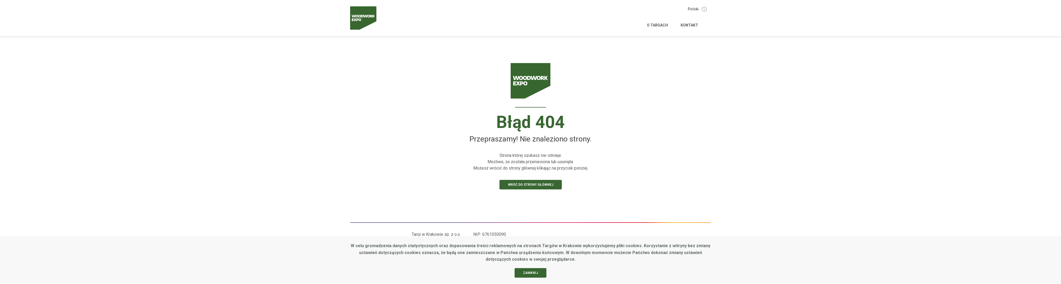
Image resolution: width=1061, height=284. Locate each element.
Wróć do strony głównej (530, 185)
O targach (657, 25)
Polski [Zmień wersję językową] (697, 9)
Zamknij (530, 273)
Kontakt (689, 25)
